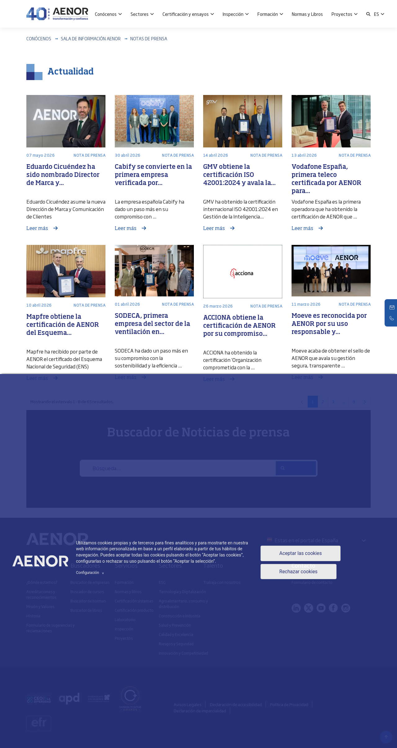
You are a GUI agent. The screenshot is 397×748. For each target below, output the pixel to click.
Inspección (233, 14)
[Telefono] (392, 318)
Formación (267, 14)
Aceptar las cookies (300, 553)
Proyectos (342, 14)
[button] (368, 14)
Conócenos (106, 14)
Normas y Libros (307, 14)
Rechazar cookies (298, 572)
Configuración (91, 572)
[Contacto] (392, 307)
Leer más (37, 228)
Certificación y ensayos (186, 14)
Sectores (140, 14)
